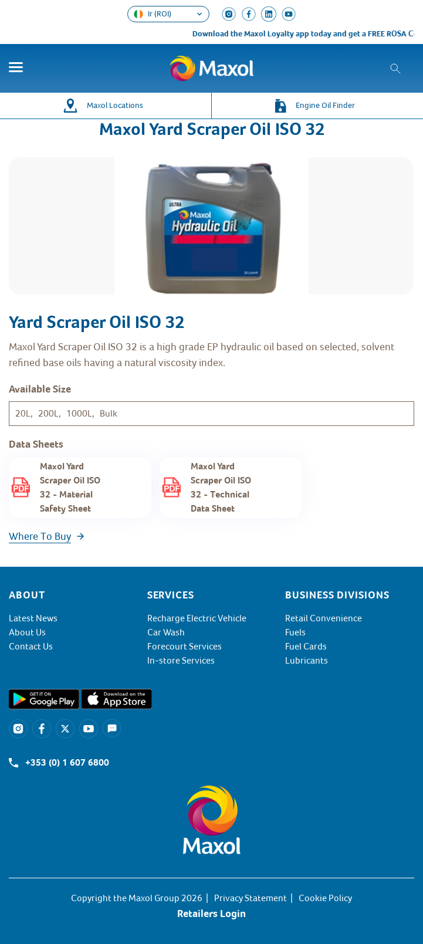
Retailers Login (211, 913)
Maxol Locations (115, 105)
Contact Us (31, 646)
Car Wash (166, 632)
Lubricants (306, 660)
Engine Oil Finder (325, 105)
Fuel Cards (306, 646)
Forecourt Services (184, 646)
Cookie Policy (325, 898)
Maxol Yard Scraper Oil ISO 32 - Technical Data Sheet (221, 487)
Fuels (295, 632)
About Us (27, 632)
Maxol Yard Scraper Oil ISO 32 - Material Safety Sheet (70, 487)
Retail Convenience (323, 618)
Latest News (33, 618)
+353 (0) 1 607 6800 (67, 762)
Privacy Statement (250, 898)
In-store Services (181, 660)
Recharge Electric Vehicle (196, 618)
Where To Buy (40, 536)
